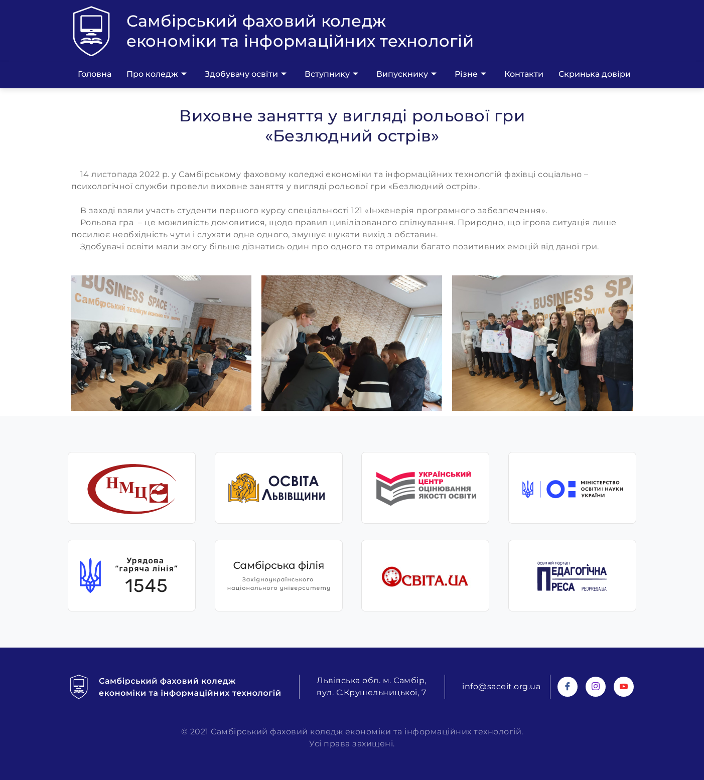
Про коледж (156, 74)
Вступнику (331, 74)
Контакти (523, 74)
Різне (470, 74)
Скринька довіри (594, 74)
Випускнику (406, 74)
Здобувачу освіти (246, 74)
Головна (94, 74)
